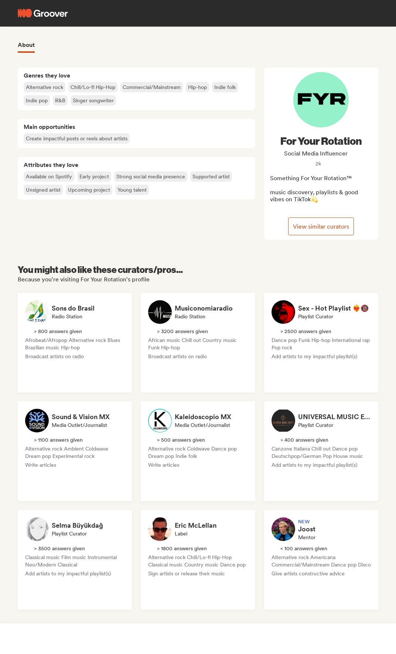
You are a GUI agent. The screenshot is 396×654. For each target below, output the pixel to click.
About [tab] (26, 44)
